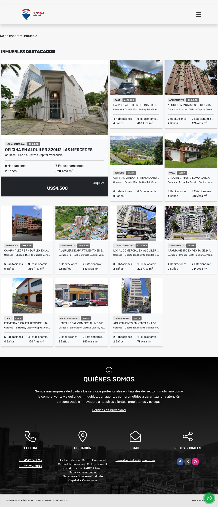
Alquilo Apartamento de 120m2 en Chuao (191, 105)
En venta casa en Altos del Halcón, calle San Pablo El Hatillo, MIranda (27, 323)
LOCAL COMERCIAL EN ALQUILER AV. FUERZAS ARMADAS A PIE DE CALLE (136, 250)
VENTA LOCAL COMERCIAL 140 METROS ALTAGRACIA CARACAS (82, 323)
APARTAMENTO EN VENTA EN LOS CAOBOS (136, 323)
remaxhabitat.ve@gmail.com (135, 460)
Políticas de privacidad (109, 410)
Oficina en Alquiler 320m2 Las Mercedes (48, 149)
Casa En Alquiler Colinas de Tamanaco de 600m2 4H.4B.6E (136, 105)
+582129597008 (30, 466)
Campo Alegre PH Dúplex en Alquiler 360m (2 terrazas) (27, 250)
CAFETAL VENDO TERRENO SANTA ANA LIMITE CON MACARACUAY (136, 177)
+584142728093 (30, 460)
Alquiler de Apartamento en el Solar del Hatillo (82, 250)
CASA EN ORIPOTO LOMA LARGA (189, 177)
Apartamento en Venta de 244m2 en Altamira (191, 250)
